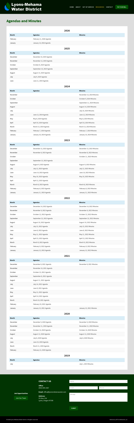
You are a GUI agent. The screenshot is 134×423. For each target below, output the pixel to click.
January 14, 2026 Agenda (41, 43)
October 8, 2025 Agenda (41, 65)
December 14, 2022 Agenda (42, 206)
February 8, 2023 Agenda (41, 188)
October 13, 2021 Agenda (42, 272)
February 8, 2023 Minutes (88, 188)
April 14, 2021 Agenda (40, 296)
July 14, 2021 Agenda (40, 284)
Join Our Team (21, 398)
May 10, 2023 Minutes (86, 176)
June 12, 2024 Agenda (40, 115)
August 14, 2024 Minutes (87, 107)
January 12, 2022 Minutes (88, 250)
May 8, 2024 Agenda (40, 119)
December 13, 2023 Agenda (42, 148)
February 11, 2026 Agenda (42, 39)
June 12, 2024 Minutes (87, 115)
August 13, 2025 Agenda (41, 73)
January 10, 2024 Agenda (41, 135)
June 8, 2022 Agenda (40, 230)
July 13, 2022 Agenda (40, 226)
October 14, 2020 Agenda (42, 330)
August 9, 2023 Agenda (41, 164)
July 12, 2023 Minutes (86, 168)
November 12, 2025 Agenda (42, 61)
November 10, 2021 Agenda (42, 268)
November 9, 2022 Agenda (42, 210)
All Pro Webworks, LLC (121, 419)
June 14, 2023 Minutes (87, 172)
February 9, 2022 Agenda (41, 246)
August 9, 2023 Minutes (87, 164)
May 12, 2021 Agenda (40, 292)
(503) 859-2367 (44, 388)
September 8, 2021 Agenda (42, 276)
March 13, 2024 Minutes (87, 127)
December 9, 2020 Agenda (42, 322)
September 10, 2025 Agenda (43, 69)
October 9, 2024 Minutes (87, 99)
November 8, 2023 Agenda (42, 152)
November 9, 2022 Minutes (88, 210)
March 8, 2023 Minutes (87, 184)
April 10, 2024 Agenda (40, 123)
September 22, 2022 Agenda (43, 218)
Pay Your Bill (121, 7)
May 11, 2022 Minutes (86, 234)
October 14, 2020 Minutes (88, 330)
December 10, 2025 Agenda (42, 57)
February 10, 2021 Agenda (42, 304)
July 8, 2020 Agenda (40, 338)
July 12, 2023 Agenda (40, 168)
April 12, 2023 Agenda (40, 180)
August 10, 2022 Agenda (41, 222)
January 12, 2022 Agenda (41, 250)
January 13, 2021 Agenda (41, 308)
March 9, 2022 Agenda (40, 242)
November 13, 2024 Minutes (89, 95)
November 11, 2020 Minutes (89, 326)
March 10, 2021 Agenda (41, 300)
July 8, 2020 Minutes (86, 338)
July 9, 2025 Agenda (40, 77)
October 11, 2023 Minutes (88, 156)
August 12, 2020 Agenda (41, 334)
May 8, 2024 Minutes (86, 119)
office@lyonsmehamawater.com (55, 392)
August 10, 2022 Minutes (87, 222)
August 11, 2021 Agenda (41, 280)
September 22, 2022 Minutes (89, 218)
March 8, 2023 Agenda (40, 184)
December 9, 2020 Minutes (88, 322)
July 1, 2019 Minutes (86, 364)
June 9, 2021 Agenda (40, 288)
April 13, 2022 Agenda (40, 238)
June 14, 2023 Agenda (40, 172)
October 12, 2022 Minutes (88, 214)
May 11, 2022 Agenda (40, 234)
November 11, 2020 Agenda (42, 326)
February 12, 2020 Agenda (42, 350)
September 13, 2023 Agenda (43, 160)
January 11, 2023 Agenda (41, 192)
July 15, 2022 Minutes (86, 226)
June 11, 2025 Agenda (40, 81)
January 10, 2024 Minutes (88, 135)
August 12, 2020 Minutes (87, 334)
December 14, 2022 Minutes (88, 206)
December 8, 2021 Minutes (88, 264)
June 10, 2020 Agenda (40, 342)
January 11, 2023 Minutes (88, 192)
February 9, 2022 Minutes (88, 246)
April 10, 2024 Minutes (86, 123)
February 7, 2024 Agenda (41, 131)
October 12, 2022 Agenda (42, 214)
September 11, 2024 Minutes (89, 103)
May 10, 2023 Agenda (40, 176)
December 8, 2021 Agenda (42, 264)
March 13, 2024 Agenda (41, 127)
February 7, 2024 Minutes (88, 131)
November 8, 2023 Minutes (88, 152)
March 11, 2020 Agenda (41, 346)
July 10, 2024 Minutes (86, 111)
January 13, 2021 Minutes (88, 308)
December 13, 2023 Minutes (88, 148)
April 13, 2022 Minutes (86, 238)
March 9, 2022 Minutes (87, 242)
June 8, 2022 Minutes (86, 230)
